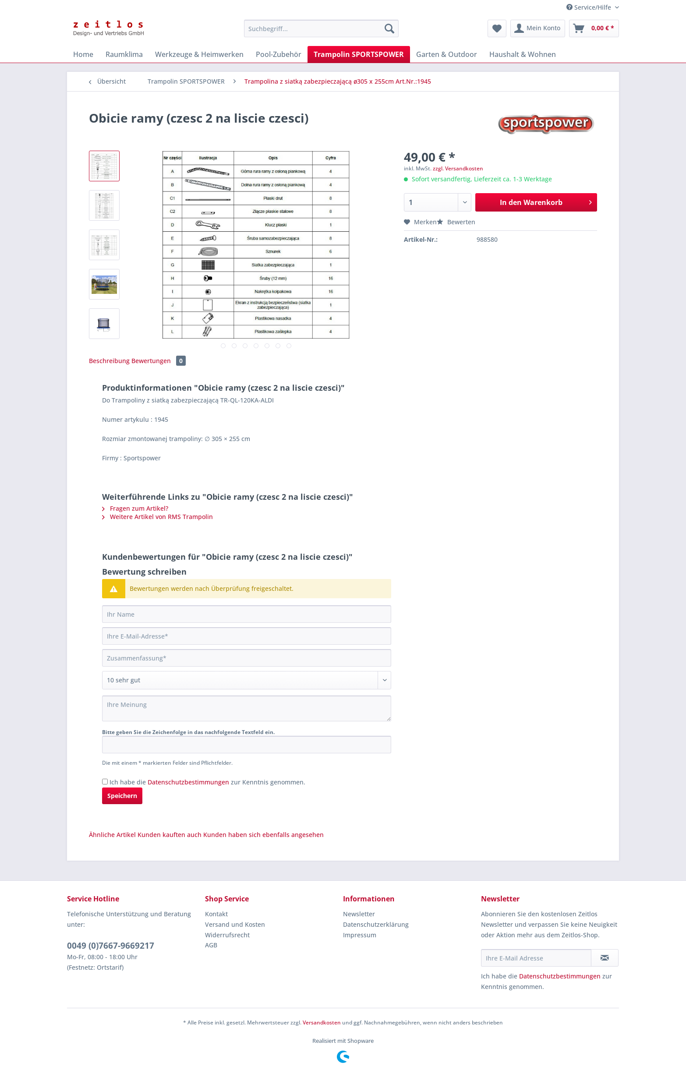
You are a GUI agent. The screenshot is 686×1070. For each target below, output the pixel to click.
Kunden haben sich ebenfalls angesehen (263, 834)
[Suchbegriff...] (321, 28)
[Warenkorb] (594, 28)
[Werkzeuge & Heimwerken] (199, 54)
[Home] (83, 54)
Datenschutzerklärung (376, 924)
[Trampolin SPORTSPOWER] (359, 54)
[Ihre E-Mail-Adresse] (246, 636)
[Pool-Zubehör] (279, 54)
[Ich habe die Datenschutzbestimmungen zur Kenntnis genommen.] (105, 781)
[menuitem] (321, 33)
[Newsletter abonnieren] (605, 958)
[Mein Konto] (537, 28)
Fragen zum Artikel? (135, 508)
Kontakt (216, 914)
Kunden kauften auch (170, 834)
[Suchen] (389, 28)
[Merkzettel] (497, 28)
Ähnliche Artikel (112, 834)
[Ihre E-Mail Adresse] (536, 958)
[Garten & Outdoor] (446, 54)
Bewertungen (158, 361)
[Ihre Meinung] (246, 708)
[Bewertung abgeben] (246, 680)
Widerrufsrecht (227, 935)
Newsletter (359, 914)
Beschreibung (109, 361)
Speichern (122, 795)
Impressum (359, 935)
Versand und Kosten (235, 924)
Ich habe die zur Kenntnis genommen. (207, 782)
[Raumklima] (124, 54)
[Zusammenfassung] (246, 658)
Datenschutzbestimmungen (188, 782)
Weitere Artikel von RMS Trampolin (157, 516)
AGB (211, 945)
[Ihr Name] (246, 614)
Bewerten (456, 222)
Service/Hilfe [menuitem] (589, 7)
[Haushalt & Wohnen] (522, 54)
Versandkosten (322, 1022)
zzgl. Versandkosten (458, 168)
